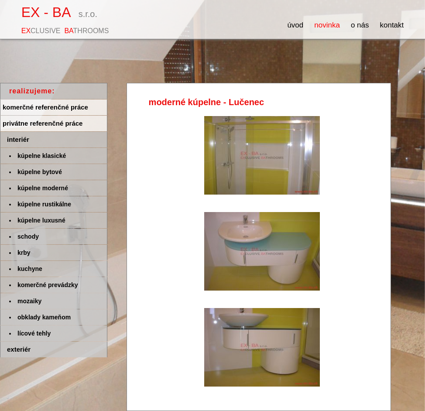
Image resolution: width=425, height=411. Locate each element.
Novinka (327, 25)
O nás (360, 25)
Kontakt (392, 25)
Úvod (295, 25)
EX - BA (65, 19)
